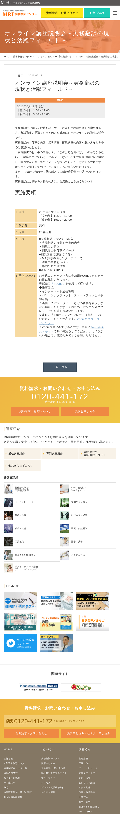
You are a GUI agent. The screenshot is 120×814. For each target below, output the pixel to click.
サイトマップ (48, 778)
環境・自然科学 (87, 792)
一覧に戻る (60, 366)
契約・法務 (84, 778)
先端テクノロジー (88, 773)
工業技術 (83, 797)
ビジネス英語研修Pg (52, 787)
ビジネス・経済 (87, 782)
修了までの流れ (12, 778)
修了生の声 (9, 782)
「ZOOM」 (58, 283)
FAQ (6, 787)
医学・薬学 (84, 802)
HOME (8, 749)
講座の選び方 (11, 773)
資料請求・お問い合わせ (35, 411)
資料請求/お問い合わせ (53, 768)
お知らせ (8, 758)
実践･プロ (84, 763)
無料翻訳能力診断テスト (54, 773)
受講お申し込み (85, 411)
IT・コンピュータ (88, 768)
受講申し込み (48, 763)
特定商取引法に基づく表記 (18, 792)
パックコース (86, 811)
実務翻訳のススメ (50, 758)
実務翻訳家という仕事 (15, 768)
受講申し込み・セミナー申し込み (88, 733)
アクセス (46, 782)
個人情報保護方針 (13, 797)
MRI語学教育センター (15, 763)
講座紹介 (84, 749)
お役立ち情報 (48, 792)
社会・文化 (84, 787)
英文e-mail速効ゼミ (89, 806)
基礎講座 (83, 758)
